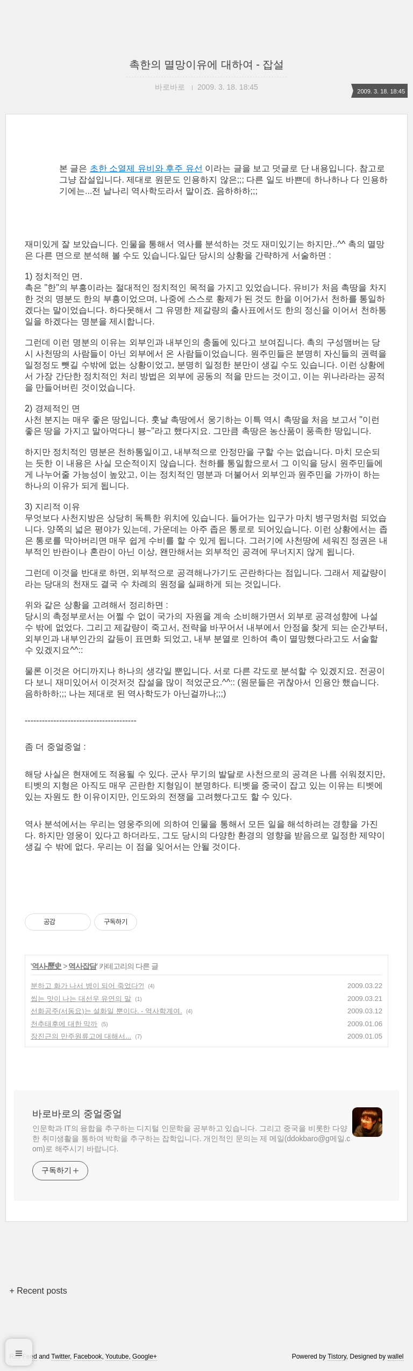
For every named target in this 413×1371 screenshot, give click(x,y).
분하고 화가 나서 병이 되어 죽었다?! (87, 986)
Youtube (117, 1356)
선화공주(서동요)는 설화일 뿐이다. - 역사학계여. (106, 1011)
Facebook (88, 1356)
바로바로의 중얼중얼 (77, 1113)
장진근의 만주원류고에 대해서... (81, 1036)
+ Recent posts (38, 1290)
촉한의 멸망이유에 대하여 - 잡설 (206, 64)
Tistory (336, 1356)
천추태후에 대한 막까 (64, 1024)
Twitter (60, 1356)
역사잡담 (82, 966)
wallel (396, 1356)
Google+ (144, 1356)
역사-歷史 (47, 966)
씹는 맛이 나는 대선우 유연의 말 (81, 999)
